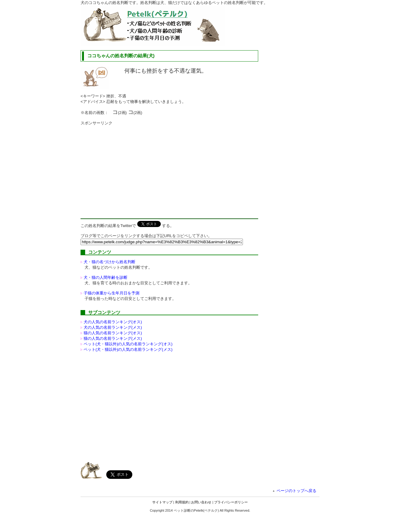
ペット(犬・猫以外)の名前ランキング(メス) (128, 349)
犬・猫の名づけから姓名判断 (109, 262)
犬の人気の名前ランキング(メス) (113, 327)
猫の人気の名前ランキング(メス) (113, 338)
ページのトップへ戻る (296, 490)
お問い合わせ (201, 502)
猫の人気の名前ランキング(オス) (113, 333)
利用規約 (182, 502)
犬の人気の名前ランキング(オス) (113, 322)
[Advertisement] (132, 169)
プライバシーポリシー (231, 502)
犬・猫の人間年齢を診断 (105, 277)
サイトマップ (162, 502)
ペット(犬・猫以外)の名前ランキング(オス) (128, 344)
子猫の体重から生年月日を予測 (111, 293)
